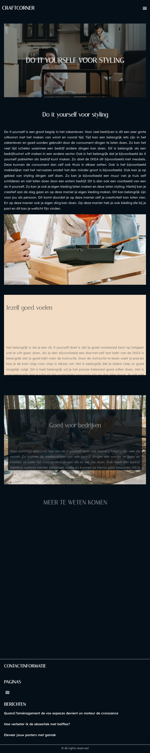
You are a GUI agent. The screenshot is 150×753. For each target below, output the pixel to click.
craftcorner (18, 8)
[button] (144, 8)
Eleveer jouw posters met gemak (30, 735)
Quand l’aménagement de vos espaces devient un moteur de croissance (61, 713)
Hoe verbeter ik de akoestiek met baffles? (37, 724)
